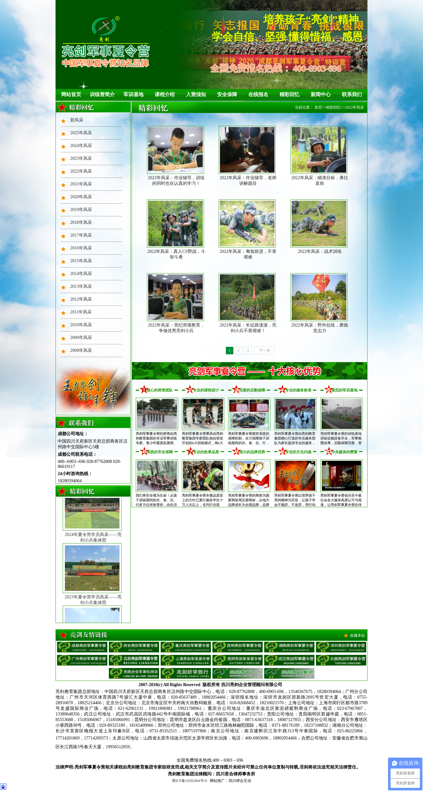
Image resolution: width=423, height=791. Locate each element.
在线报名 (258, 94)
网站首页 (71, 94)
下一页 (264, 350)
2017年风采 (81, 235)
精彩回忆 (289, 94)
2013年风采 (81, 286)
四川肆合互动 (240, 781)
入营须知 (196, 94)
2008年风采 (81, 350)
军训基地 (133, 94)
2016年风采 (81, 248)
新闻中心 (321, 94)
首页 (318, 107)
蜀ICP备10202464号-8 (189, 781)
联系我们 (352, 94)
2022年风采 (81, 171)
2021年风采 (81, 184)
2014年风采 (81, 273)
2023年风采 (81, 158)
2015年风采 (81, 260)
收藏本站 (357, 635)
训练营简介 (102, 94)
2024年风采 (81, 145)
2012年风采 (81, 299)
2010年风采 (81, 324)
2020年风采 (81, 196)
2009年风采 (81, 337)
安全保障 (227, 94)
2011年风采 (81, 312)
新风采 (76, 120)
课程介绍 (165, 94)
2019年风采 (81, 209)
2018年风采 (81, 222)
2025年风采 (81, 132)
